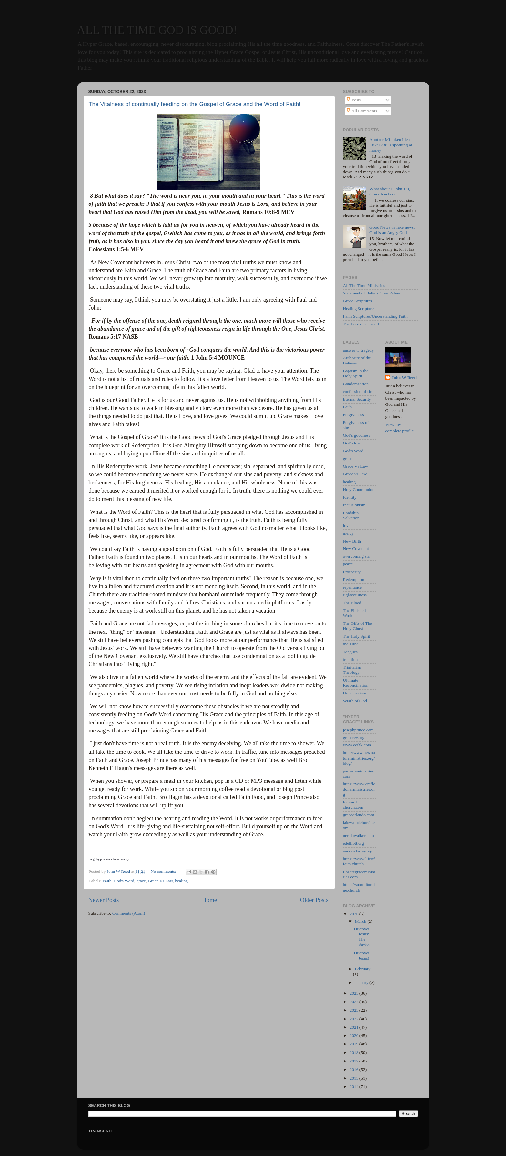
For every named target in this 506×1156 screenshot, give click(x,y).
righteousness (355, 595)
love (346, 525)
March (361, 921)
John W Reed (404, 377)
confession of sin (358, 391)
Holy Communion (359, 489)
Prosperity (352, 571)
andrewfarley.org (357, 851)
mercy (348, 533)
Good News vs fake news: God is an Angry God (392, 230)
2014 (354, 1086)
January (362, 982)
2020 (354, 1035)
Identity (350, 497)
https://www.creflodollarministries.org (359, 789)
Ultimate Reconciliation (356, 683)
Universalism (354, 693)
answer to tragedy (358, 350)
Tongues (350, 651)
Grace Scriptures (357, 300)
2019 (354, 1043)
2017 (354, 1061)
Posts (354, 99)
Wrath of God (355, 700)
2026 (354, 914)
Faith (107, 880)
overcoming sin (356, 556)
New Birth (352, 541)
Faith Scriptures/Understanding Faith (375, 316)
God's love (352, 443)
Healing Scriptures (359, 308)
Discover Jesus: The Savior (362, 936)
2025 (354, 993)
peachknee (106, 859)
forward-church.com (353, 805)
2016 (354, 1069)
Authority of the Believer (357, 360)
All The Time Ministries (364, 285)
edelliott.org (353, 843)
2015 (354, 1078)
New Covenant (356, 548)
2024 (354, 1001)
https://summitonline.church (359, 887)
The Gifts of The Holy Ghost (357, 626)
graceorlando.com (358, 814)
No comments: (164, 871)
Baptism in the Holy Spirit (356, 373)
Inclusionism (354, 505)
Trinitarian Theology (352, 670)
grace (141, 880)
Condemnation (356, 383)
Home (209, 899)
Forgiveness (353, 414)
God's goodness (356, 435)
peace (348, 564)
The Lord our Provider (362, 324)
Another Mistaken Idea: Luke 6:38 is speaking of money (390, 144)
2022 (354, 1018)
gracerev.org (354, 737)
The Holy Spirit (356, 636)
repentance (352, 587)
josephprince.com (358, 729)
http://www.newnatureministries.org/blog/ (359, 757)
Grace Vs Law (160, 880)
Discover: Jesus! (362, 956)
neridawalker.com (358, 835)
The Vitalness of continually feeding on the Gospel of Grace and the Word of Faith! (195, 104)
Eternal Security (357, 399)
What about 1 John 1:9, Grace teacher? (389, 191)
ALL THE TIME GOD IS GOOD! (157, 30)
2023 (354, 1010)
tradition (350, 659)
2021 (354, 1027)
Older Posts (314, 899)
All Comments (362, 110)
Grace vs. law (355, 474)
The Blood (352, 602)
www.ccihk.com (357, 744)
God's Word (124, 880)
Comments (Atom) (128, 913)
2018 (354, 1052)
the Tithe (351, 644)
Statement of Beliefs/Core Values (372, 293)
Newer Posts (103, 899)
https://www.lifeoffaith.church (359, 861)
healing (181, 880)
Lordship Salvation (351, 515)
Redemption (353, 579)
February (363, 968)
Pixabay (124, 859)
